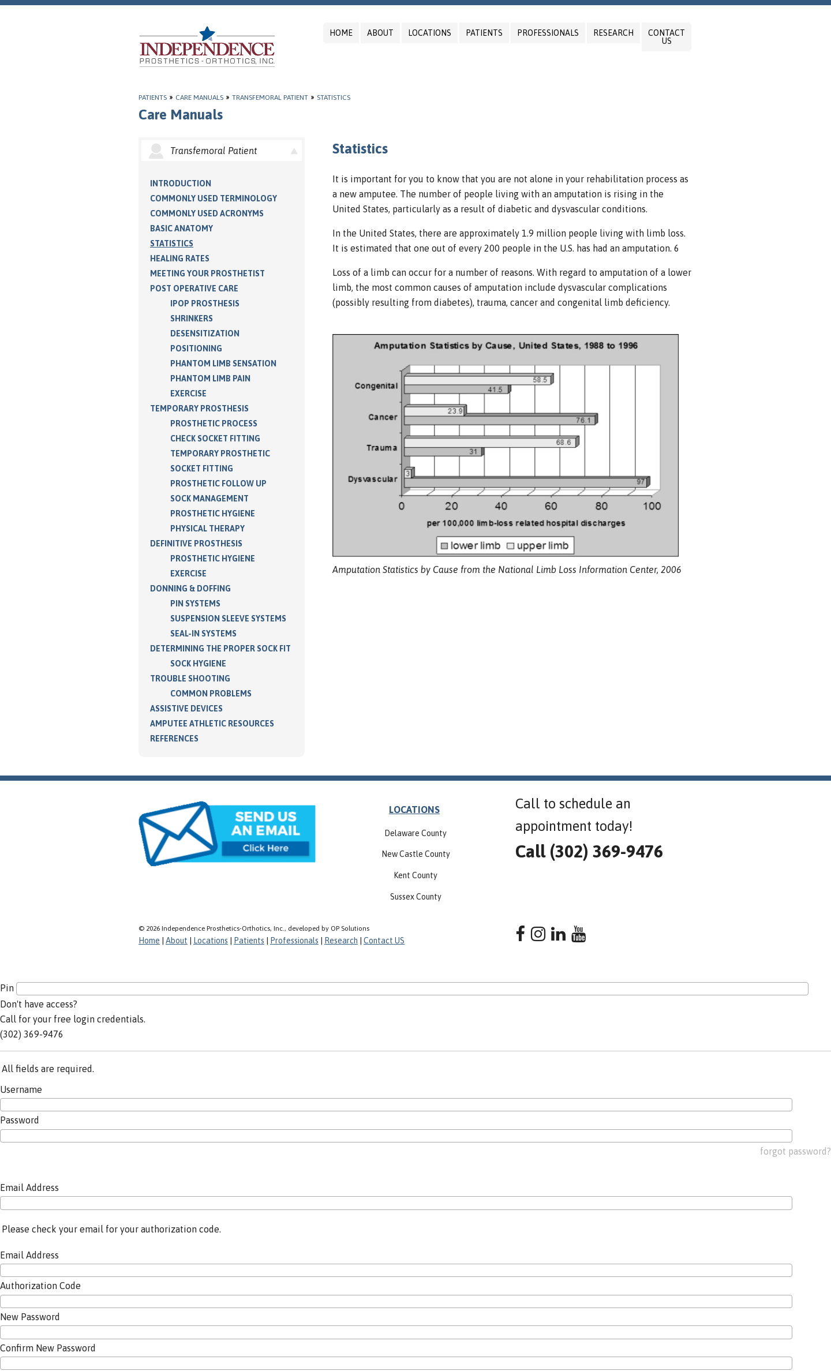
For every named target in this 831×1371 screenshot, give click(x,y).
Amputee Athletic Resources (212, 723)
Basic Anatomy (181, 228)
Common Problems (211, 693)
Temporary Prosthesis (199, 408)
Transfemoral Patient (270, 97)
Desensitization (204, 333)
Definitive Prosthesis (196, 543)
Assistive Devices (186, 708)
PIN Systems (195, 603)
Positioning (196, 348)
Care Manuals (199, 97)
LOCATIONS (414, 809)
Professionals (548, 33)
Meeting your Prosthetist (207, 273)
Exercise (188, 393)
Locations (429, 33)
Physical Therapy (207, 528)
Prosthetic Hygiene (212, 513)
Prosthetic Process (213, 423)
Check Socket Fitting (215, 438)
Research (613, 33)
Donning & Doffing (190, 588)
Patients (484, 33)
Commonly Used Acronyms (207, 213)
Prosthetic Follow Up (218, 483)
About (380, 33)
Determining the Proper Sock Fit (220, 648)
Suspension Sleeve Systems (228, 618)
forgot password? (795, 1151)
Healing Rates (179, 258)
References (174, 738)
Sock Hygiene (198, 663)
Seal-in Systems (203, 633)
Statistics (333, 97)
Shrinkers (191, 318)
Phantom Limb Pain (210, 378)
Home (341, 33)
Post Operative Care (194, 288)
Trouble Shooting (190, 678)
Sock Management (209, 498)
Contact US (666, 37)
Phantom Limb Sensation (223, 363)
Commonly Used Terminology (213, 198)
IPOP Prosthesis (204, 303)
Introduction (180, 183)
